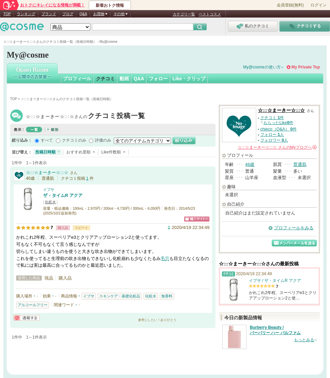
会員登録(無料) (290, 5)
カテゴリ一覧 (184, 14)
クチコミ (105, 78)
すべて (47, 140)
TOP (7, 14)
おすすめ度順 (78, 152)
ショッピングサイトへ (196, 219)
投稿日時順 (45, 152)
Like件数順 (111, 152)
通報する (26, 318)
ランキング (26, 14)
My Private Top (306, 67)
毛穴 (165, 258)
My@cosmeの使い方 (262, 67)
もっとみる (304, 340)
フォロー (158, 78)
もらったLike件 (278, 122)
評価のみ (103, 140)
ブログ (67, 14)
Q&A (83, 14)
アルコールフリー (32, 305)
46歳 (249, 164)
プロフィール (77, 78)
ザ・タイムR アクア (62, 195)
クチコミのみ (74, 140)
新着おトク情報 (110, 5)
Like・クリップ (188, 78)
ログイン (318, 5)
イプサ (48, 189)
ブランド (48, 14)
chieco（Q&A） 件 (278, 129)
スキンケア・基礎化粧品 (119, 296)
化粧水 (50, 202)
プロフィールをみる (294, 227)
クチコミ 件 (272, 117)
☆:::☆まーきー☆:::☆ (85, 116)
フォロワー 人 (274, 140)
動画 (124, 78)
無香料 (166, 296)
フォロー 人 (272, 134)
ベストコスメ (210, 14)
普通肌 (299, 164)
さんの (277, 147)
